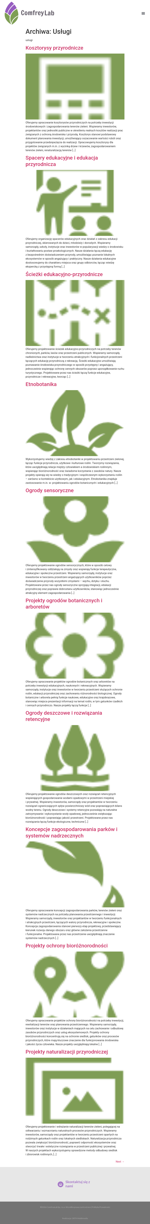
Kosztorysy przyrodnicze (54, 48)
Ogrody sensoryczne (50, 490)
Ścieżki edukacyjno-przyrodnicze (64, 274)
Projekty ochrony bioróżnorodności (67, 945)
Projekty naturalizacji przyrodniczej (67, 1052)
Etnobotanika (41, 384)
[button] (143, 13)
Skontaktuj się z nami (76, 1184)
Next (120, 1161)
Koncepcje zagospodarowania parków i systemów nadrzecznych (71, 832)
